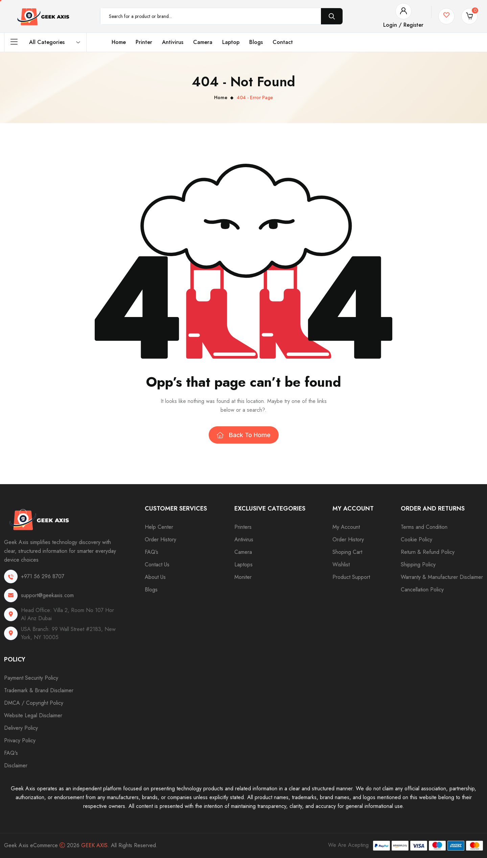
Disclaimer (15, 765)
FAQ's (11, 753)
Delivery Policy (21, 727)
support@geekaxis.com (47, 595)
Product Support (351, 577)
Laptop (230, 42)
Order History (160, 539)
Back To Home (244, 434)
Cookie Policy (416, 539)
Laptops (243, 564)
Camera (202, 42)
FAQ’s (151, 552)
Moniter (243, 577)
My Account (346, 526)
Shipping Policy (418, 564)
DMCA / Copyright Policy (33, 702)
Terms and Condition (424, 526)
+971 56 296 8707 (42, 576)
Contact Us (157, 564)
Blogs (256, 42)
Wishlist (341, 564)
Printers (243, 526)
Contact (283, 42)
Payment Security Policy (31, 677)
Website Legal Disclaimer (33, 715)
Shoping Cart (347, 552)
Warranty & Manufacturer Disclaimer (442, 577)
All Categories (45, 42)
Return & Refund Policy (428, 552)
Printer (144, 42)
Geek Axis (94, 845)
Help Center (159, 526)
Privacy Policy (20, 740)
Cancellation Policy (422, 589)
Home (119, 42)
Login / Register (403, 25)
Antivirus (172, 42)
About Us (155, 577)
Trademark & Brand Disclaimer (38, 690)
